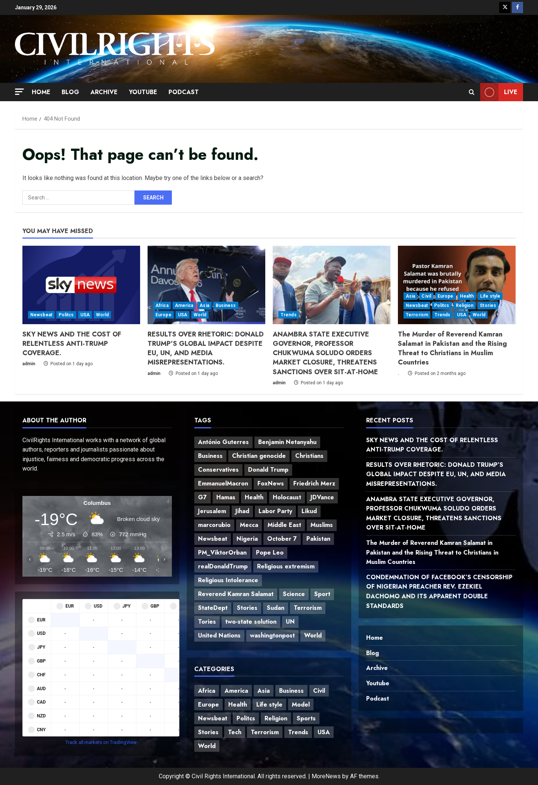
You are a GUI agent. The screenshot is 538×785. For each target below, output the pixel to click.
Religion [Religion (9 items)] (276, 718)
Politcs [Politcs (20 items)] (245, 718)
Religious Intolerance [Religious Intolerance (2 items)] (228, 580)
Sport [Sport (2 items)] (322, 594)
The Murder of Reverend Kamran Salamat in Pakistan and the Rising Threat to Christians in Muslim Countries (452, 348)
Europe (163, 314)
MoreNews (326, 776)
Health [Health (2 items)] (254, 497)
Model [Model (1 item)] (301, 704)
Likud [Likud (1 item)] (309, 511)
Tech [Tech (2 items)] (234, 732)
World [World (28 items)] (207, 746)
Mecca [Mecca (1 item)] (249, 525)
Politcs (66, 314)
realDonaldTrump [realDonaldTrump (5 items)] (223, 566)
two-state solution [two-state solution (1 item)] (250, 621)
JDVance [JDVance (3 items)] (322, 497)
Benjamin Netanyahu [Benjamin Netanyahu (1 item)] (287, 442)
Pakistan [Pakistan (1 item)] (318, 538)
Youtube (143, 92)
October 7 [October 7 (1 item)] (282, 538)
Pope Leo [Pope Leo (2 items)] (270, 552)
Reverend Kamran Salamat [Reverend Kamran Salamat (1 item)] (235, 594)
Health (467, 296)
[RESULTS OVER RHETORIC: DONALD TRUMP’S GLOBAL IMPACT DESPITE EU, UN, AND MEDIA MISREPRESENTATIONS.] (206, 285)
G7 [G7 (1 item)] (202, 497)
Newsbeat (41, 314)
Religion (465, 305)
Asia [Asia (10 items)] (263, 690)
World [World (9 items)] (313, 635)
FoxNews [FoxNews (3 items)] (270, 483)
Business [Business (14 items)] (291, 690)
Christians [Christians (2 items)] (309, 456)
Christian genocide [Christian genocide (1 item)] (259, 456)
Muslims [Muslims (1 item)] (321, 525)
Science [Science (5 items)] (294, 594)
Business (226, 305)
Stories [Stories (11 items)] (208, 732)
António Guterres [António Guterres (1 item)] (223, 442)
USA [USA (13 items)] (324, 732)
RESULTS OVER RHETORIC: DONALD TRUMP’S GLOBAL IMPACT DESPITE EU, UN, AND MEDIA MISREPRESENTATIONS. (206, 348)
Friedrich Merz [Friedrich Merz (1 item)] (314, 483)
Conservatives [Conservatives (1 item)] (218, 469)
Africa (161, 305)
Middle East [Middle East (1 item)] (284, 525)
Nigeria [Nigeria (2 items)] (247, 538)
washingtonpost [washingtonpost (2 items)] (272, 635)
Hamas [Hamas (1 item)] (225, 497)
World (102, 314)
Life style (490, 296)
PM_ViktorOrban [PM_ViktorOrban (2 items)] (222, 552)
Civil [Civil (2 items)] (319, 690)
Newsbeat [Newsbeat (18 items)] (212, 718)
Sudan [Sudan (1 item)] (275, 608)
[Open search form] (471, 92)
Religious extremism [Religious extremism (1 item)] (286, 566)
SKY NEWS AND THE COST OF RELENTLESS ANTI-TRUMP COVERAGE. (71, 343)
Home (41, 92)
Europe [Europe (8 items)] (208, 704)
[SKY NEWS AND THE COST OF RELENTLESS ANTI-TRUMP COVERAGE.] (81, 285)
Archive (104, 92)
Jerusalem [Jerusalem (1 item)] (212, 511)
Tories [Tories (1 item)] (207, 621)
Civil (426, 296)
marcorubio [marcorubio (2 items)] (214, 525)
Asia (204, 305)
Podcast (183, 92)
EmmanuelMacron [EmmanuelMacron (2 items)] (223, 483)
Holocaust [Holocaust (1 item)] (287, 497)
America (184, 305)
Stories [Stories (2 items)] (247, 608)
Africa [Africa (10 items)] (206, 690)
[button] (19, 92)
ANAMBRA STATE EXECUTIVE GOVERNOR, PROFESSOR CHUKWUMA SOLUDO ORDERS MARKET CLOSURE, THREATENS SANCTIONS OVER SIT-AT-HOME (325, 353)
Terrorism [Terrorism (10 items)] (265, 732)
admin (28, 363)
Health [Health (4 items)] (237, 704)
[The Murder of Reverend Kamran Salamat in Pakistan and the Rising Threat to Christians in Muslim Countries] (457, 285)
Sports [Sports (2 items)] (306, 718)
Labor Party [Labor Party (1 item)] (275, 511)
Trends (289, 314)
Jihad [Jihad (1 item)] (242, 511)
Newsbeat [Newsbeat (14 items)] (212, 538)
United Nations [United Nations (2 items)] (219, 635)
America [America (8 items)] (236, 690)
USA (85, 314)
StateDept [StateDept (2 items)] (213, 608)
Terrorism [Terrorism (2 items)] (308, 608)
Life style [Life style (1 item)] (269, 704)
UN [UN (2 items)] (290, 621)
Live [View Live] (498, 92)
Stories (488, 305)
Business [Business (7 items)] (210, 456)
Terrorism (417, 314)
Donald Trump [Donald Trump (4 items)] (268, 469)
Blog (70, 92)
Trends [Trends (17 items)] (298, 732)
